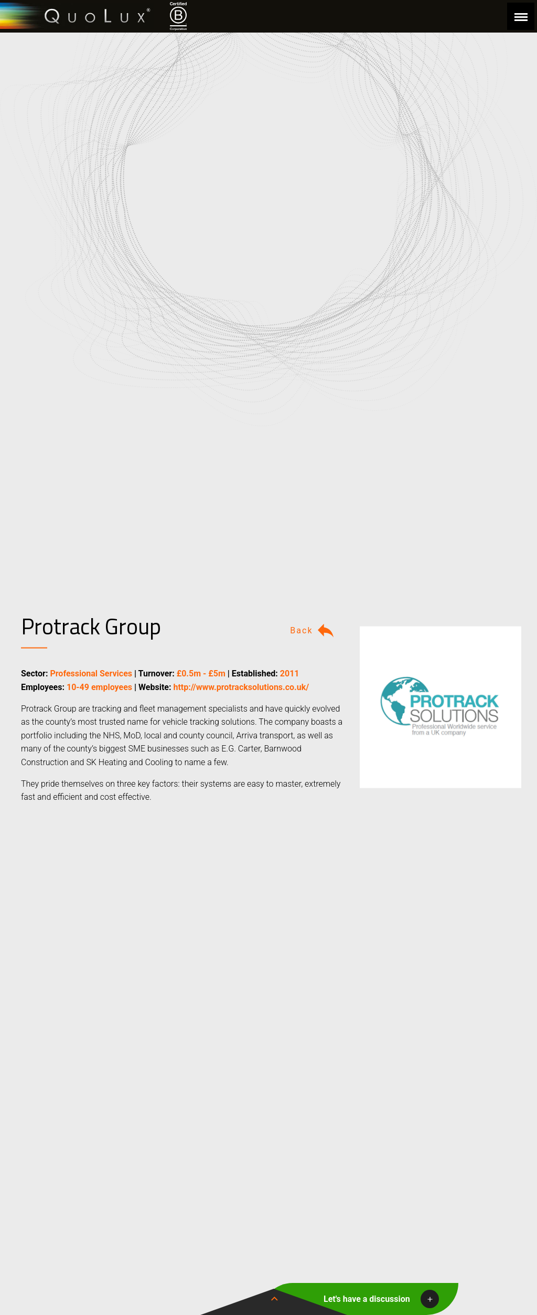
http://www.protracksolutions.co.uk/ (241, 687)
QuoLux (77, 16)
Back (313, 630)
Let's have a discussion (367, 1299)
